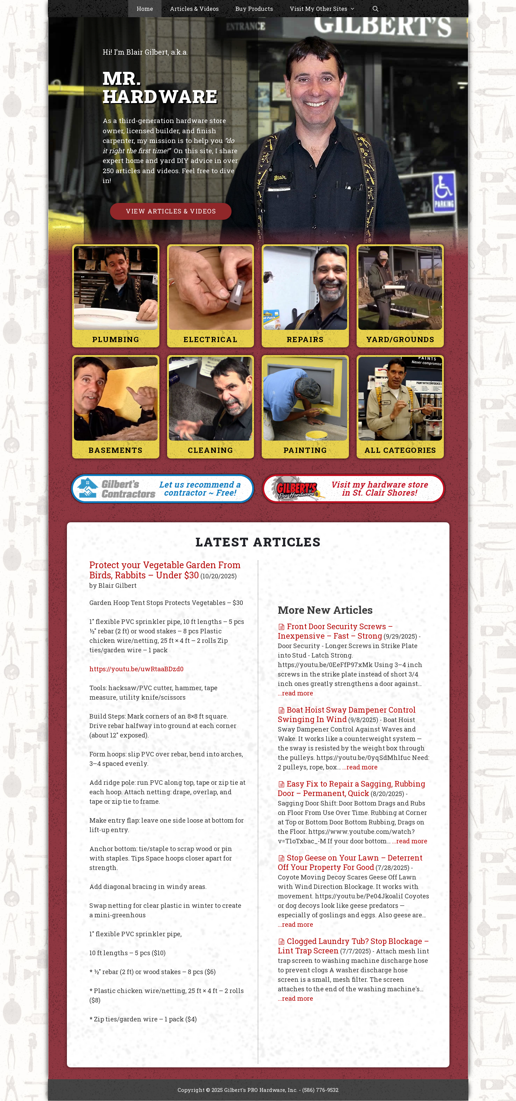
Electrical (211, 339)
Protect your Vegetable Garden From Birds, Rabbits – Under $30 (165, 570)
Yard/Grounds (400, 339)
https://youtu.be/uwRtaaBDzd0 (136, 669)
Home (145, 8)
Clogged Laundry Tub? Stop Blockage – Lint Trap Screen (353, 946)
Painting (305, 450)
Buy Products (254, 8)
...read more (295, 693)
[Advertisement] (353, 578)
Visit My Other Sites (327, 9)
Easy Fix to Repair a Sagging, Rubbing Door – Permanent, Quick (351, 788)
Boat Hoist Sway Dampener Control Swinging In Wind (347, 714)
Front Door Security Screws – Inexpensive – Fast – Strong (335, 631)
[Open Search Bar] (376, 9)
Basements (116, 450)
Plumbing (115, 339)
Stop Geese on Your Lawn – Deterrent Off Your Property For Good (350, 862)
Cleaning (210, 450)
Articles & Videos (194, 8)
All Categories (400, 450)
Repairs (305, 339)
